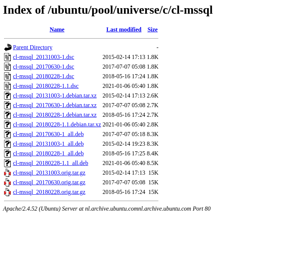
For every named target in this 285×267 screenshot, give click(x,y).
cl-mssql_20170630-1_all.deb (48, 134)
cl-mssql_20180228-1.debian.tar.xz (54, 115)
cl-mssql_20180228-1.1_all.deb (50, 163)
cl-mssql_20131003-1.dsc (43, 57)
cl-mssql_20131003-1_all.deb (48, 144)
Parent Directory (32, 47)
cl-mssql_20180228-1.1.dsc (46, 86)
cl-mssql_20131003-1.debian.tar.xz (54, 95)
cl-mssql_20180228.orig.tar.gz (49, 192)
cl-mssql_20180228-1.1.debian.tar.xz (57, 124)
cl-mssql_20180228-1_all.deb (48, 153)
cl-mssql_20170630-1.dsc (43, 66)
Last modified (124, 29)
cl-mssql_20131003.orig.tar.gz (49, 172)
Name (57, 29)
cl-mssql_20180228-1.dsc (43, 76)
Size (152, 29)
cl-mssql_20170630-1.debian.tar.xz (54, 105)
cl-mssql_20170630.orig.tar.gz (49, 182)
